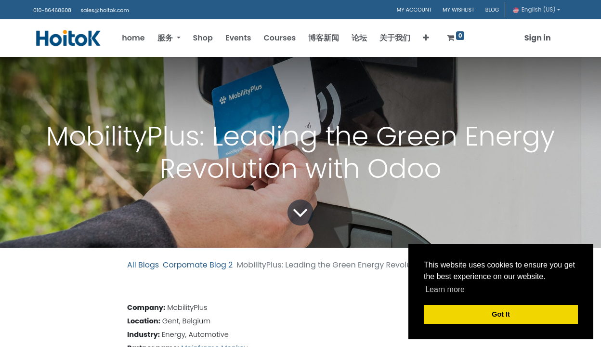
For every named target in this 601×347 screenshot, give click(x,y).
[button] (427, 38)
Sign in (536, 37)
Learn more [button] (445, 289)
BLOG (492, 9)
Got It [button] (501, 314)
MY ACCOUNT (414, 9)
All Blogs (143, 264)
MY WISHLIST (458, 9)
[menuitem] (134, 38)
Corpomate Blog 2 (198, 264)
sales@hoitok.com (104, 10)
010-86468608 (52, 10)
